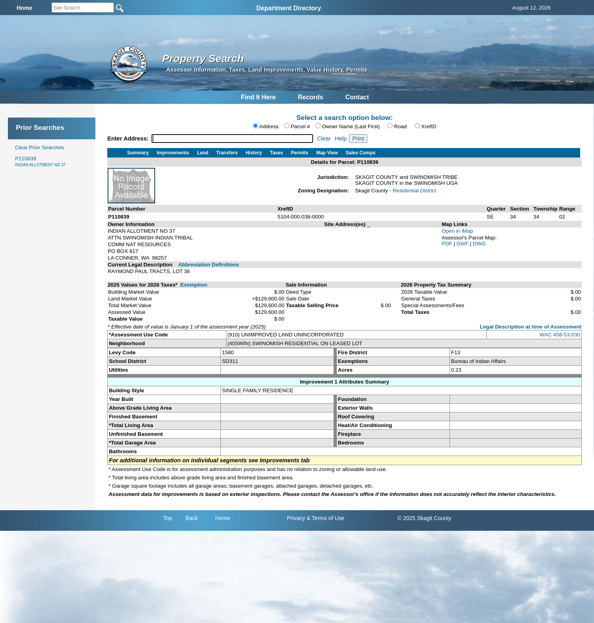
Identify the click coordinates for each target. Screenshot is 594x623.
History (254, 153)
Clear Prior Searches (39, 147)
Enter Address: (128, 138)
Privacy (296, 518)
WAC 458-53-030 (560, 335)
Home (222, 518)
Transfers (227, 153)
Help (341, 138)
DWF (463, 244)
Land (203, 153)
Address (269, 126)
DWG (479, 244)
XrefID (428, 126)
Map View (327, 153)
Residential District (414, 191)
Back (192, 518)
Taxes (276, 153)
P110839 (40, 161)
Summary (138, 153)
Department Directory (288, 8)
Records (310, 97)
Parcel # (300, 126)
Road (400, 126)
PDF (448, 244)
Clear (324, 138)
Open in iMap (457, 231)
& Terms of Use (325, 518)
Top (167, 518)
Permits (299, 153)
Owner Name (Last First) (351, 126)
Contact (357, 97)
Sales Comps (361, 153)
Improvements (173, 153)
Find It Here (258, 97)
